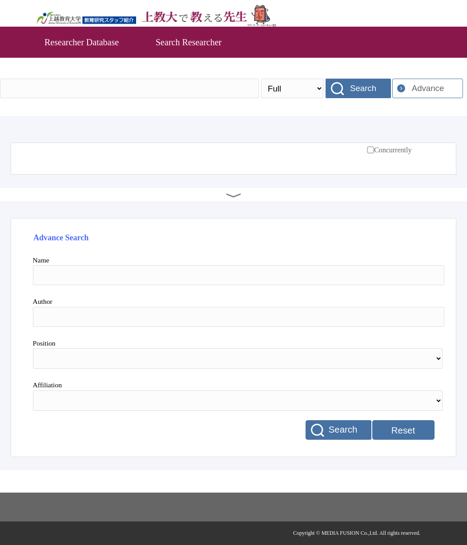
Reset (403, 430)
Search (363, 88)
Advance (428, 88)
